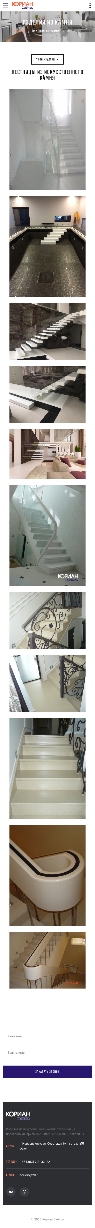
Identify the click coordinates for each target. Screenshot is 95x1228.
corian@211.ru (29, 1175)
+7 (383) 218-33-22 (35, 1162)
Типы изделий (47, 59)
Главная (19, 31)
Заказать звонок (47, 1072)
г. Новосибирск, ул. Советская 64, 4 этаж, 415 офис (52, 1146)
